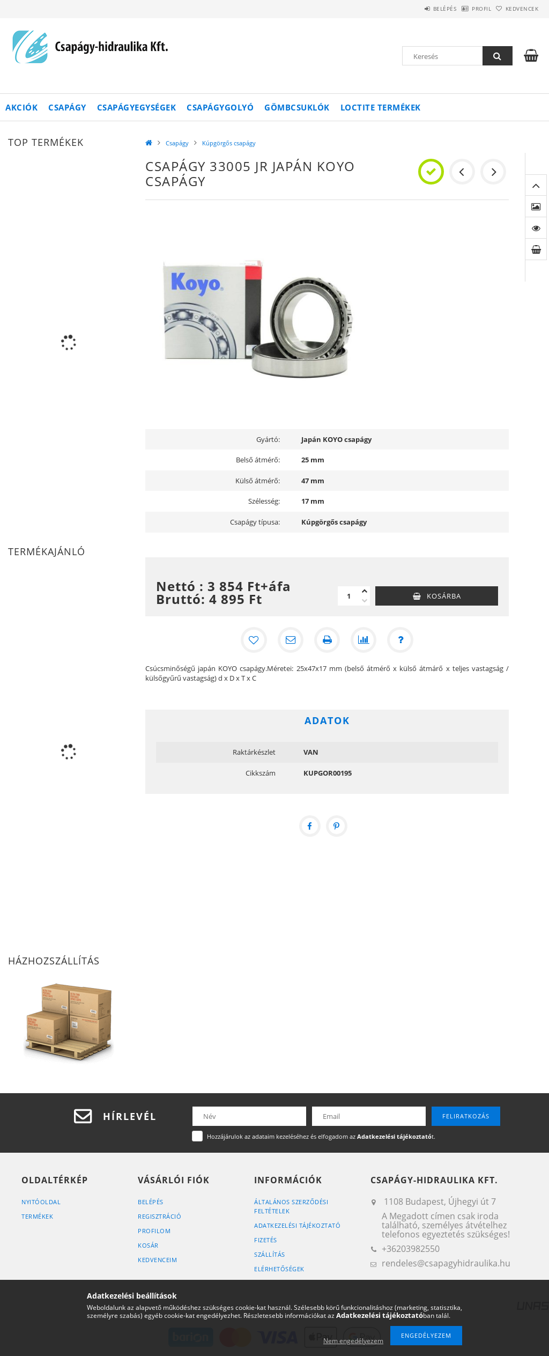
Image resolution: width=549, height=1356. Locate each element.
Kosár (148, 1245)
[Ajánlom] (290, 640)
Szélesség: (264, 501)
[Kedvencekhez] (254, 640)
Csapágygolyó (220, 107)
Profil (464, 8)
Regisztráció (159, 1216)
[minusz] (364, 601)
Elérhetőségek (279, 1269)
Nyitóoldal (41, 1202)
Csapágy (67, 107)
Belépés (417, 8)
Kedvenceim (157, 1260)
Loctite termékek (380, 107)
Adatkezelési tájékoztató (297, 1225)
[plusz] (364, 591)
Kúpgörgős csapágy (229, 143)
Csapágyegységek (136, 107)
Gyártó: (268, 439)
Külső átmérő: (257, 480)
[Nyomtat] (327, 640)
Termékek (37, 1216)
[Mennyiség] (348, 596)
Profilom (154, 1231)
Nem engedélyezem (353, 1340)
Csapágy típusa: (255, 522)
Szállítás (269, 1254)
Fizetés (265, 1240)
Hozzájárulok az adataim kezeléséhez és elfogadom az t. (321, 1136)
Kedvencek (516, 8)
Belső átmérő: (258, 460)
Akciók (21, 107)
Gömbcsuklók (297, 107)
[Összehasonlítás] (363, 640)
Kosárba (444, 596)
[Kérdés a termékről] (400, 640)
